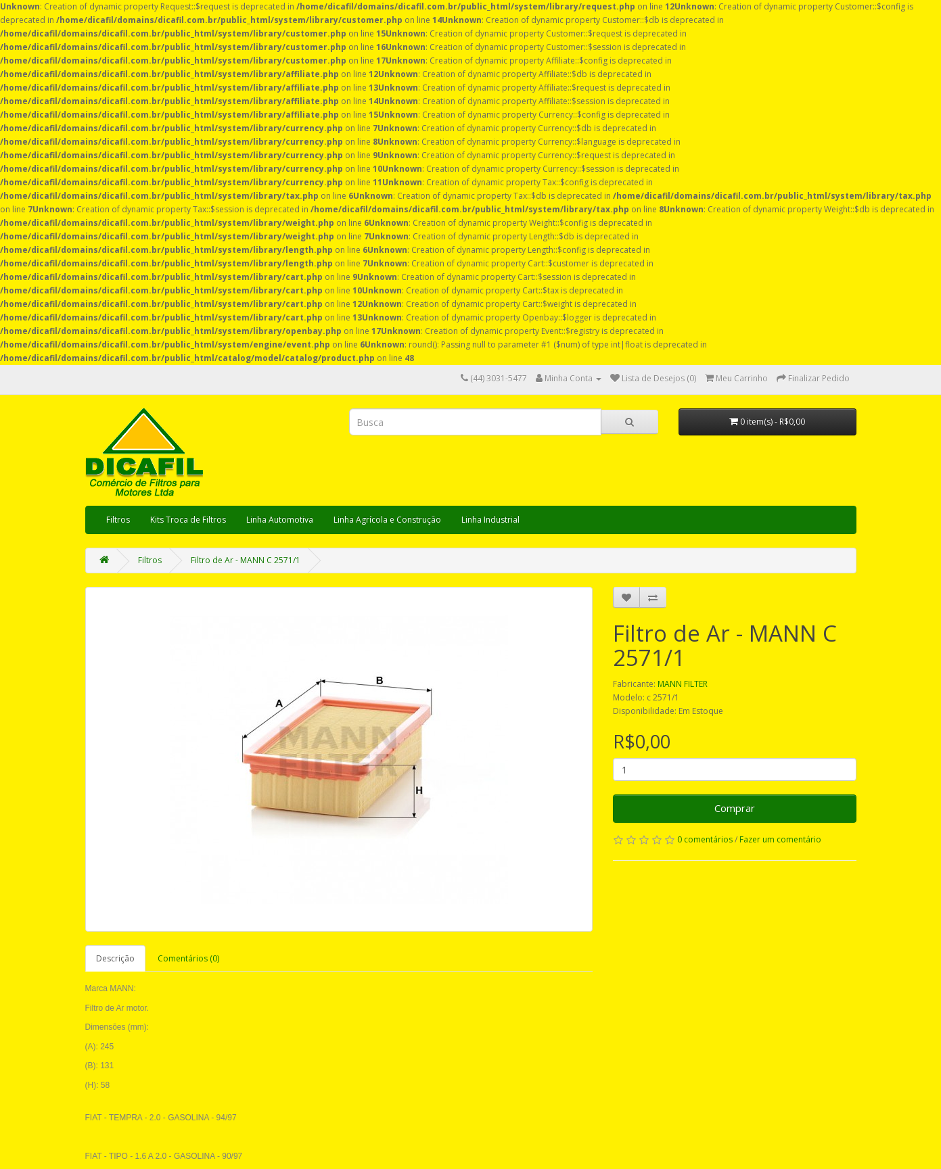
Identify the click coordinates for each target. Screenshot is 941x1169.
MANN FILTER (683, 684)
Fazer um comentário (780, 839)
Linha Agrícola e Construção (387, 519)
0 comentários (705, 839)
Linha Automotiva (279, 519)
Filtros (118, 519)
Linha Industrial (490, 519)
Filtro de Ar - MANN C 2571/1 (245, 560)
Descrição (115, 958)
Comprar (734, 808)
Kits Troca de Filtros (188, 519)
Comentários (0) (188, 958)
